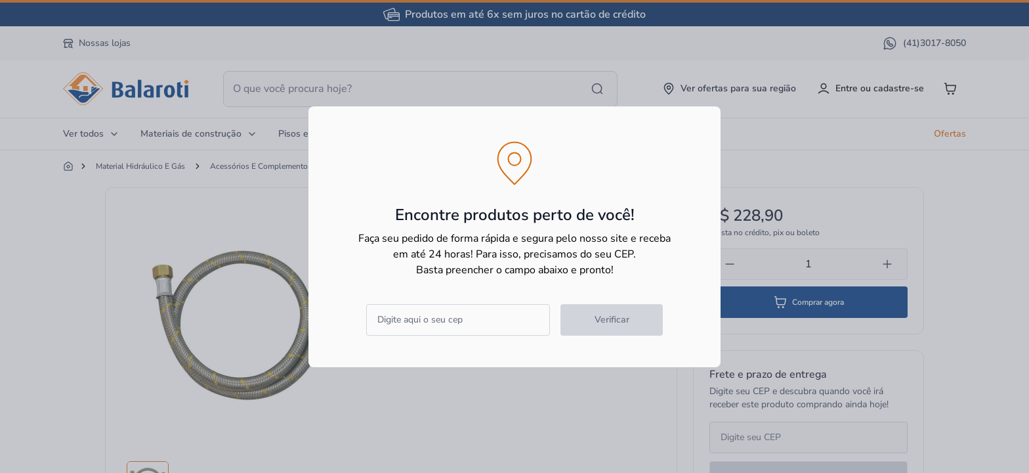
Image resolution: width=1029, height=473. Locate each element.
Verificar (612, 319)
